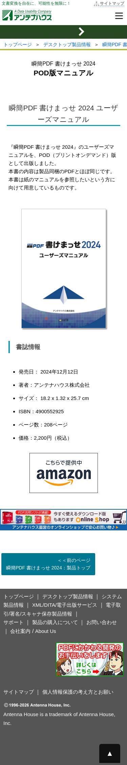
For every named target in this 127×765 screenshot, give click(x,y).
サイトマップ (112, 3)
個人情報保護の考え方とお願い (77, 692)
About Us (45, 631)
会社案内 (20, 631)
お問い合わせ (101, 622)
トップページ (17, 44)
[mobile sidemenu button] (63, 32)
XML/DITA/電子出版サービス (64, 605)
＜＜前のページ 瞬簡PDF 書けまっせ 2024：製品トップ (48, 564)
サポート (13, 622)
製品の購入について (55, 622)
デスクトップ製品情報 (67, 44)
